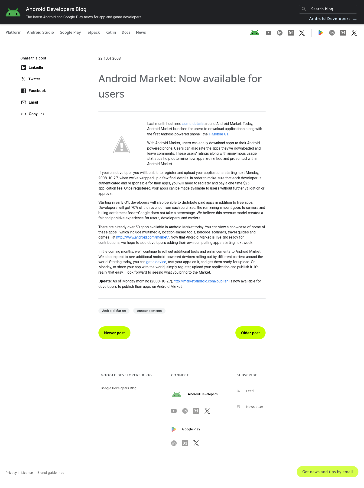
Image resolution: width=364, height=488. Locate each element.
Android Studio (40, 32)
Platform (13, 32)
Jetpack (93, 32)
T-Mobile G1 (218, 134)
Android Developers (333, 18)
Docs (126, 32)
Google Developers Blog (119, 388)
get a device (156, 262)
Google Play (70, 32)
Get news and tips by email (327, 471)
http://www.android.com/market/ (142, 237)
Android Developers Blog (56, 8)
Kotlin (110, 32)
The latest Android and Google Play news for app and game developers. (84, 17)
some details (193, 123)
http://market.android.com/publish (201, 281)
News (141, 32)
